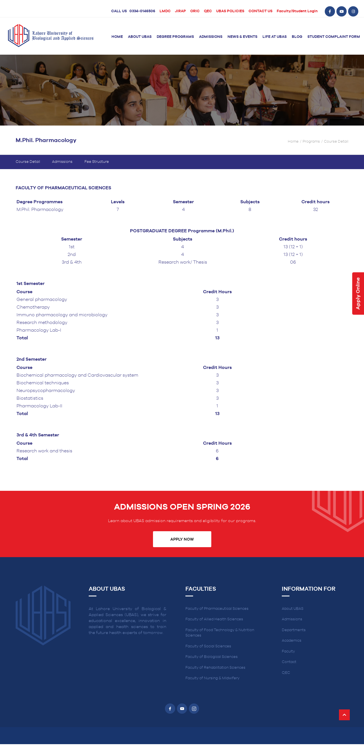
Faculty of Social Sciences (208, 651)
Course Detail (28, 167)
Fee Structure (96, 167)
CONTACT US (260, 11)
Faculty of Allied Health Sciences (214, 624)
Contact (289, 667)
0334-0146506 (142, 11)
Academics (291, 645)
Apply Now (182, 544)
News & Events (242, 37)
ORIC (195, 11)
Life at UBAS (274, 37)
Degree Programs (175, 37)
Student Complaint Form (333, 37)
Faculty (288, 656)
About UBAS (140, 37)
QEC (208, 11)
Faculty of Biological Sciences (211, 662)
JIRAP (180, 11)
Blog (297, 37)
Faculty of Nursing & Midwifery (212, 683)
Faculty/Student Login (297, 11)
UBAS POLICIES (230, 11)
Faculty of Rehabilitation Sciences (215, 672)
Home (117, 37)
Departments (294, 635)
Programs (311, 147)
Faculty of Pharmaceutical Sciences (217, 613)
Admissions (210, 37)
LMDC (165, 11)
